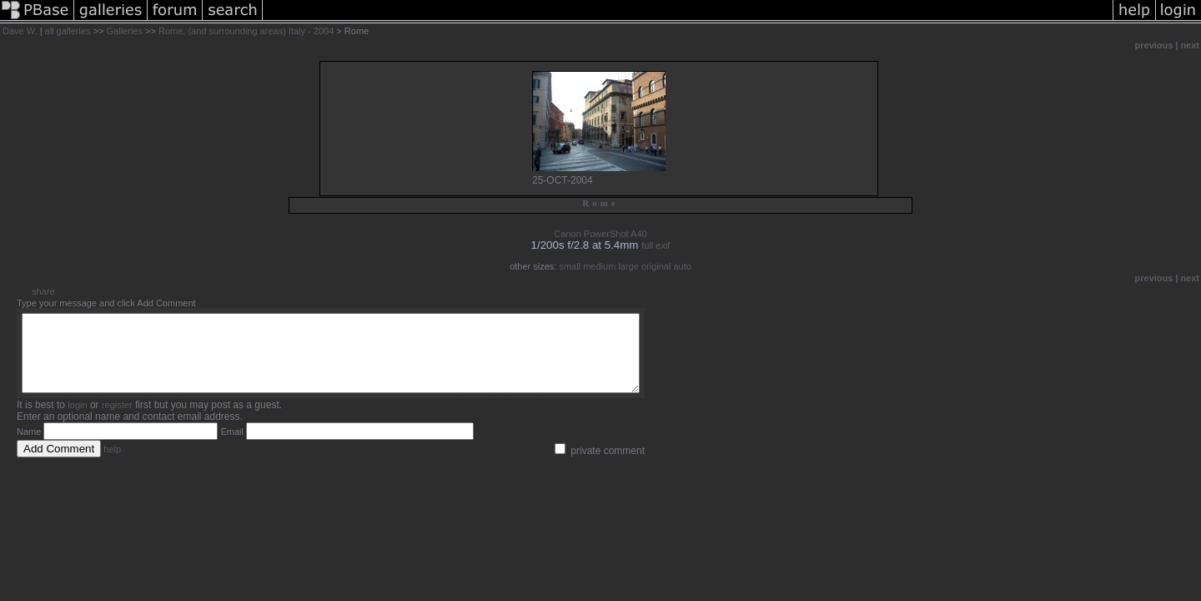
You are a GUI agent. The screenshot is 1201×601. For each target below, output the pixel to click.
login (77, 420)
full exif (655, 245)
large (628, 266)
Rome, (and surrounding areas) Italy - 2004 (246, 31)
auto (682, 266)
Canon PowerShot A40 (600, 234)
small (569, 266)
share (43, 291)
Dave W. (20, 31)
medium (599, 266)
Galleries (125, 31)
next (1189, 45)
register (117, 420)
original (656, 266)
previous (1154, 45)
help (112, 464)
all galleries (68, 31)
